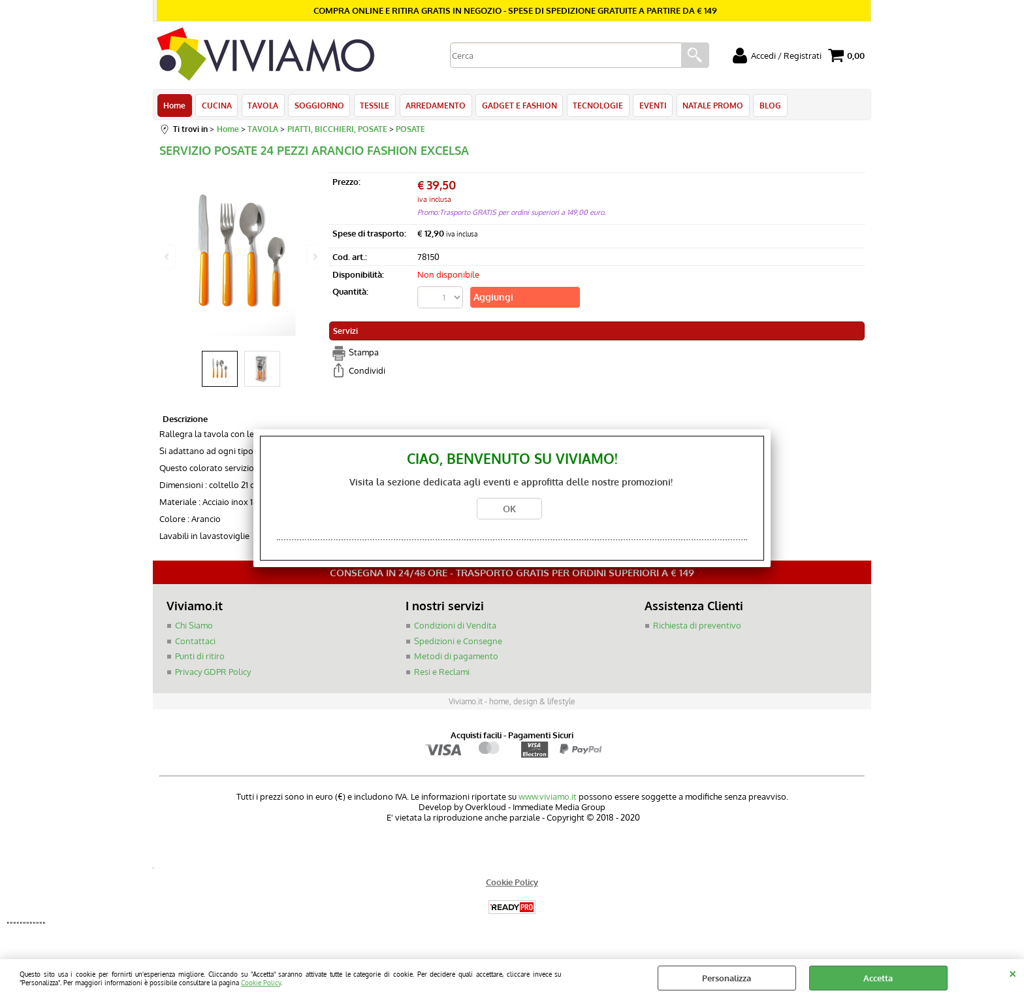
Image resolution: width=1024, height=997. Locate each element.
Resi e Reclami (442, 673)
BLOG (766, 106)
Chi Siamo (194, 626)
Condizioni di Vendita (455, 626)
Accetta (878, 978)
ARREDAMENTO (434, 106)
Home (174, 106)
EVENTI (650, 106)
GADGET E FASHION (516, 106)
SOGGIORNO (318, 106)
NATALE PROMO (709, 106)
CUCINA (216, 106)
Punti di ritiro (200, 657)
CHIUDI (1012, 972)
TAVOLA (262, 106)
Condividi (367, 372)
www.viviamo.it (548, 798)
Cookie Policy (261, 982)
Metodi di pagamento (456, 657)
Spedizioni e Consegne (458, 642)
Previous (167, 256)
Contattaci (195, 642)
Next (314, 256)
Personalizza (726, 978)
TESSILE (373, 106)
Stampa (364, 353)
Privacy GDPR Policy (213, 673)
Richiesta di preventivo (697, 626)
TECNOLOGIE (595, 106)
